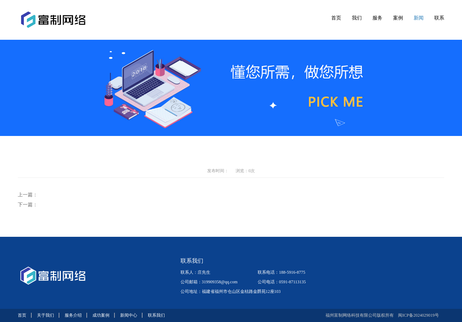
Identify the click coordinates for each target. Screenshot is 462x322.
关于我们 (45, 315)
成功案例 (100, 315)
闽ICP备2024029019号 (418, 315)
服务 (377, 18)
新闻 (419, 18)
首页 (336, 18)
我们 (357, 18)
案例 (398, 18)
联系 (439, 18)
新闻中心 (128, 315)
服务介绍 (73, 315)
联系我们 (156, 315)
